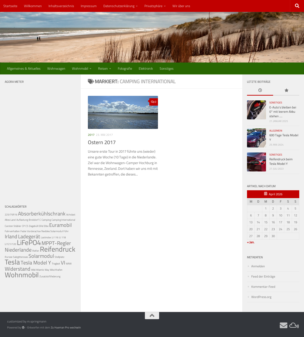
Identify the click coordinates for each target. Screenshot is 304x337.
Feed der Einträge (263, 276)
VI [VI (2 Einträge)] (63, 262)
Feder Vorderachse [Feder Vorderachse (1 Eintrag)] (30, 231)
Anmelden (258, 266)
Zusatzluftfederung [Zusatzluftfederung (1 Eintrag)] (49, 276)
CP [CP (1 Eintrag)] (23, 226)
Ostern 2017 (102, 142)
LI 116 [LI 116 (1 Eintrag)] (55, 237)
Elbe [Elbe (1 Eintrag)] (46, 226)
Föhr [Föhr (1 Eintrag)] (66, 231)
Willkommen (33, 6)
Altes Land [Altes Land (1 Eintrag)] (10, 219)
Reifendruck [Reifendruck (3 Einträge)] (57, 249)
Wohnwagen (56, 68)
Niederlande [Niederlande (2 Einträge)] (18, 249)
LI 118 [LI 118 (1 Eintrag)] (62, 237)
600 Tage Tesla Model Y (283, 137)
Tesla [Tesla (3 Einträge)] (12, 262)
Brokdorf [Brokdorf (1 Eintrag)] (34, 219)
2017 (91, 134)
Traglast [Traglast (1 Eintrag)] (56, 263)
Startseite (10, 6)
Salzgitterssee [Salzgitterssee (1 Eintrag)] (20, 256)
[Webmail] (283, 325)
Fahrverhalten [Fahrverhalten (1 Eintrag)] (12, 231)
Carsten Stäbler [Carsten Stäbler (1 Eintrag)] (13, 226)
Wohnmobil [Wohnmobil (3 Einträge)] (22, 274)
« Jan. (250, 242)
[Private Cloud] (293, 325)
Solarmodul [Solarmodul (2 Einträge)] (41, 256)
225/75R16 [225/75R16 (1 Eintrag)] (11, 214)
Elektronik (146, 68)
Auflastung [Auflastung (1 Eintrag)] (22, 219)
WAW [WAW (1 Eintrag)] (68, 263)
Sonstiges (167, 68)
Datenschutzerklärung (118, 6)
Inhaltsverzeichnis (61, 6)
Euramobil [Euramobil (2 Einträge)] (60, 225)
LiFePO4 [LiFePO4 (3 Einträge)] (29, 242)
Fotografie (125, 68)
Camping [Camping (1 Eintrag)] (46, 219)
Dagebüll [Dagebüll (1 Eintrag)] (33, 226)
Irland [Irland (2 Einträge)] (11, 236)
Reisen (103, 68)
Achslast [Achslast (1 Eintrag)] (70, 214)
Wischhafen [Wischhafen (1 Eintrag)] (56, 269)
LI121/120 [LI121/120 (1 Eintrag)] (10, 244)
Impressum (89, 6)
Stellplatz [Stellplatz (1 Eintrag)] (59, 256)
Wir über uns (181, 6)
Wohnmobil (80, 68)
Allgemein (275, 130)
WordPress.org (261, 297)
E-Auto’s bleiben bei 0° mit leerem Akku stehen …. (282, 111)
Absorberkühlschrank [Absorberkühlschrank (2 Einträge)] (42, 213)
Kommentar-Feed (263, 287)
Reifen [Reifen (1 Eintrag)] (35, 250)
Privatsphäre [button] (153, 6)
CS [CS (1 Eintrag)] (26, 226)
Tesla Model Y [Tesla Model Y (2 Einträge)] (36, 262)
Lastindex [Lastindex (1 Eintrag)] (46, 237)
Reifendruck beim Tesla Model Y (281, 161)
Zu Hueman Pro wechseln (66, 327)
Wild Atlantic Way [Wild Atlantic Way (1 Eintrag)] (40, 269)
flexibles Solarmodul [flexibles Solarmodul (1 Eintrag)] (52, 231)
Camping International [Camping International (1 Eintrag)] (63, 219)
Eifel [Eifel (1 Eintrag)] (41, 226)
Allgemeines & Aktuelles (24, 68)
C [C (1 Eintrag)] (40, 219)
